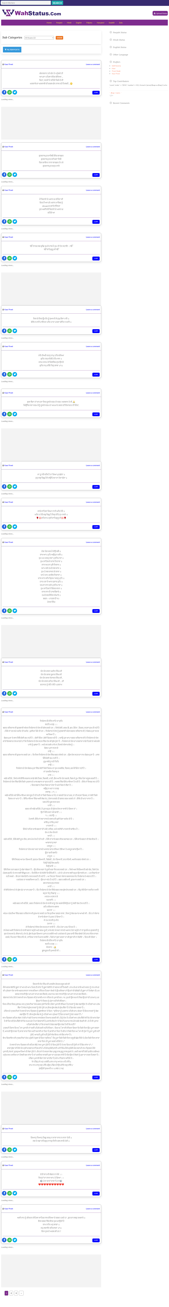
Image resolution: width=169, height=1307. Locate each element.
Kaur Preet (8, 64)
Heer (113, 68)
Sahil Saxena (116, 66)
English (79, 22)
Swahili (111, 22)
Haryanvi (100, 22)
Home (49, 22)
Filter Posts (13, 49)
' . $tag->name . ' (115, 93)
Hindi (69, 22)
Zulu (121, 22)
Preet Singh (116, 71)
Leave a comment (93, 64)
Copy (96, 92)
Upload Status (161, 13)
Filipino (89, 22)
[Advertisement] (51, 123)
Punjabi (59, 22)
